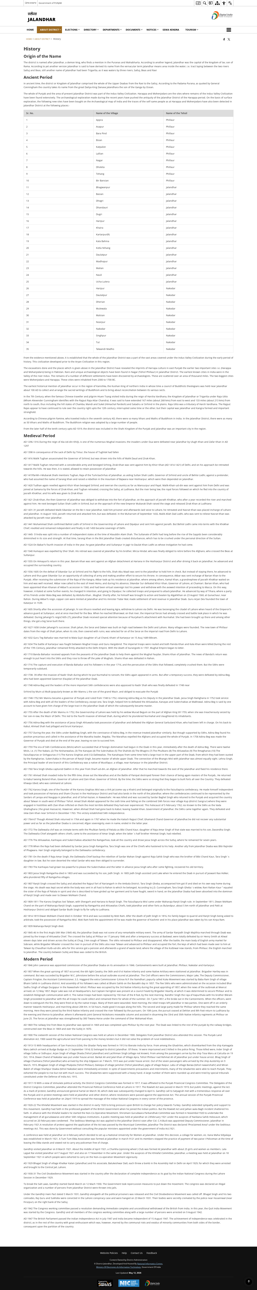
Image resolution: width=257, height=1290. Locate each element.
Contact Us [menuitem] (137, 1253)
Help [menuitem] (124, 1253)
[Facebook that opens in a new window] (224, 39)
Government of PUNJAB (50, 2)
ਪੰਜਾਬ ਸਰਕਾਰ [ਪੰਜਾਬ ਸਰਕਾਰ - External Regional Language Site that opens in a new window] (30, 2)
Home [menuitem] (30, 29)
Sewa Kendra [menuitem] (171, 29)
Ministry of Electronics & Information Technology (118, 1267)
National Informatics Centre (149, 1263)
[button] (229, 29)
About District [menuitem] (50, 29)
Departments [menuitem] (112, 29)
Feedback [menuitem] (152, 1253)
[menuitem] (198, 3)
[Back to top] (249, 1281)
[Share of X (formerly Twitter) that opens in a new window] (229, 39)
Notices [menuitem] (153, 29)
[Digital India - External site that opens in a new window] (218, 22)
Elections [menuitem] (72, 29)
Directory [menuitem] (91, 29)
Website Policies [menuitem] (109, 1253)
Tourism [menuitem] (191, 29)
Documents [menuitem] (134, 29)
